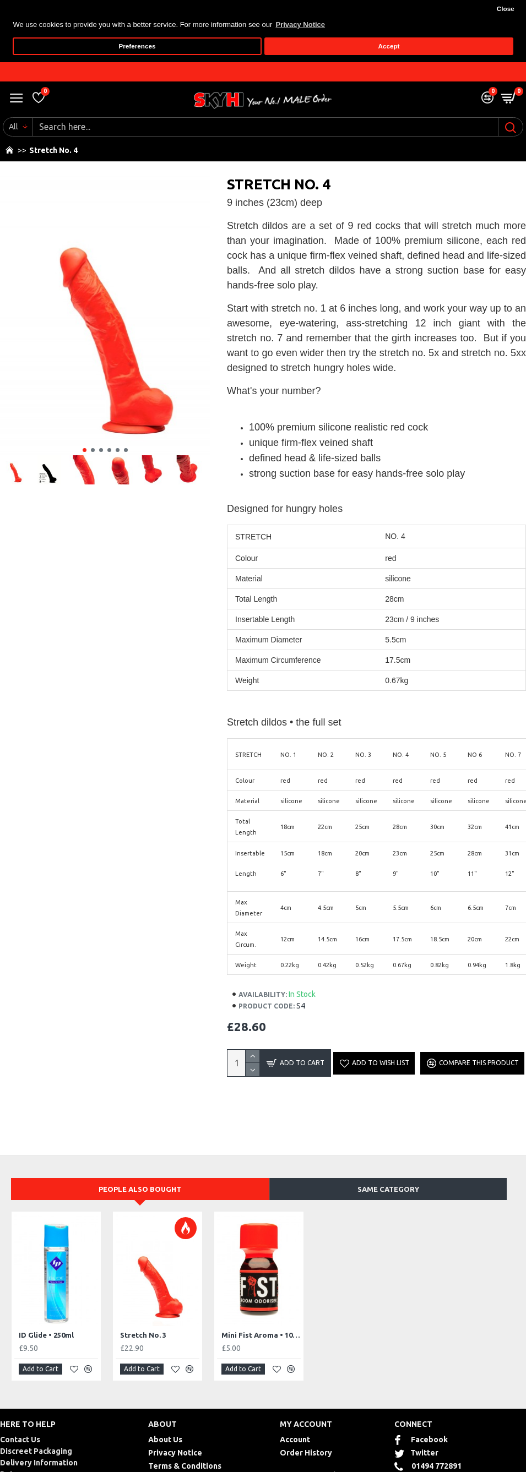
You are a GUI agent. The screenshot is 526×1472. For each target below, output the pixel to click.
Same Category (388, 1188)
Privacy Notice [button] (300, 24)
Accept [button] (389, 46)
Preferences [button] (137, 46)
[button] (84, 449)
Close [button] (505, 8)
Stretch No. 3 (143, 1334)
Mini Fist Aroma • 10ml (261, 1334)
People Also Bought (140, 1188)
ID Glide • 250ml (46, 1334)
